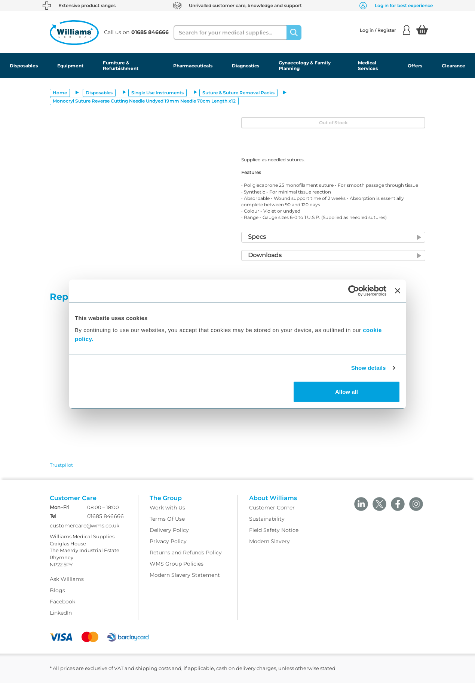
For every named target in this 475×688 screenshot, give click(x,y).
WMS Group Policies (176, 568)
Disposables (24, 66)
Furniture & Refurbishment (120, 65)
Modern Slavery (269, 546)
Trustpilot (61, 465)
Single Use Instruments (157, 92)
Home (60, 92)
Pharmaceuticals (192, 66)
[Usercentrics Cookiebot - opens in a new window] (353, 290)
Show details (368, 368)
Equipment (70, 66)
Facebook (62, 606)
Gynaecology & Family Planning (305, 65)
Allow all (346, 391)
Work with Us (167, 512)
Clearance (453, 66)
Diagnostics (245, 66)
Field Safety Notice (273, 535)
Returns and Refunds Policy (186, 557)
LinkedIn (61, 618)
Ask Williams (67, 584)
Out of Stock (333, 122)
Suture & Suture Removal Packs (238, 92)
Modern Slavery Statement (185, 579)
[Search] (293, 32)
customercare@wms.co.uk (84, 530)
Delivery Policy (169, 535)
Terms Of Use (167, 523)
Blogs (57, 595)
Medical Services (368, 65)
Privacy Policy (168, 546)
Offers (415, 66)
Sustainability (267, 523)
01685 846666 (105, 521)
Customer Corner (272, 512)
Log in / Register (385, 30)
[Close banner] (397, 290)
